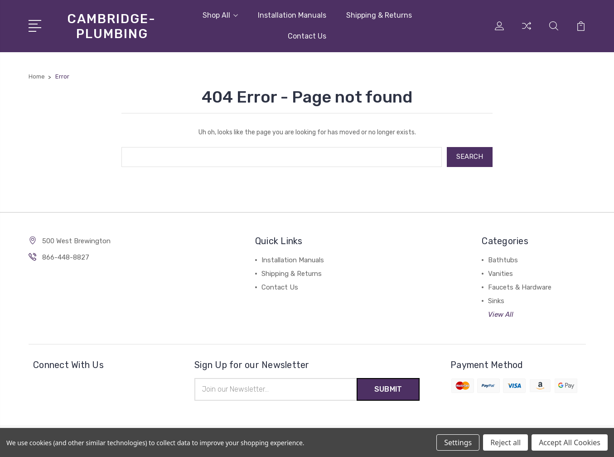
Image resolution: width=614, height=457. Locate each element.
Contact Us (307, 36)
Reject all (505, 442)
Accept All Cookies (569, 442)
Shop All (220, 15)
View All (500, 314)
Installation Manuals (292, 15)
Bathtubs (503, 260)
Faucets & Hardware (519, 287)
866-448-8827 (65, 257)
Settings (458, 442)
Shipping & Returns (379, 15)
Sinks (496, 301)
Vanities (500, 274)
